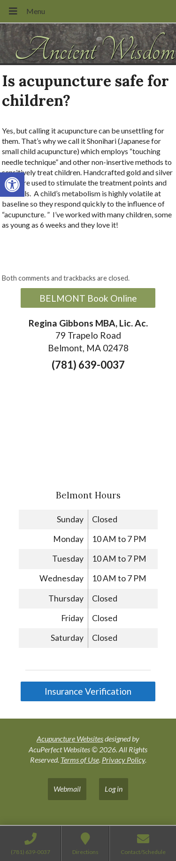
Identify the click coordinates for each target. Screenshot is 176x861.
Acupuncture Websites (70, 738)
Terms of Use (80, 759)
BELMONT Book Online (88, 298)
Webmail (67, 788)
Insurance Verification (88, 691)
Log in (113, 788)
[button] (12, 184)
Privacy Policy (123, 759)
